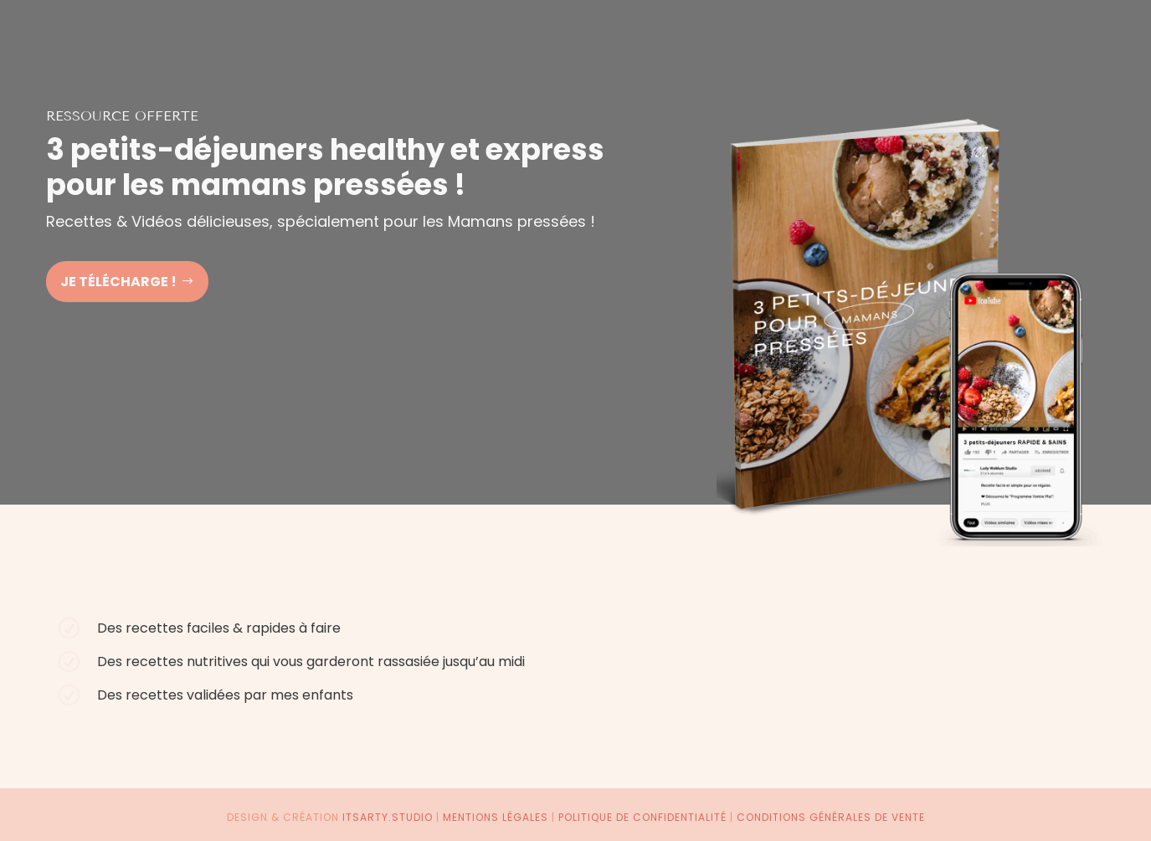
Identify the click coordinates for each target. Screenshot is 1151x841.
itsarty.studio (387, 817)
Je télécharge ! (118, 281)
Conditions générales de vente (831, 817)
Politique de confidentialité (642, 817)
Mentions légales (495, 817)
